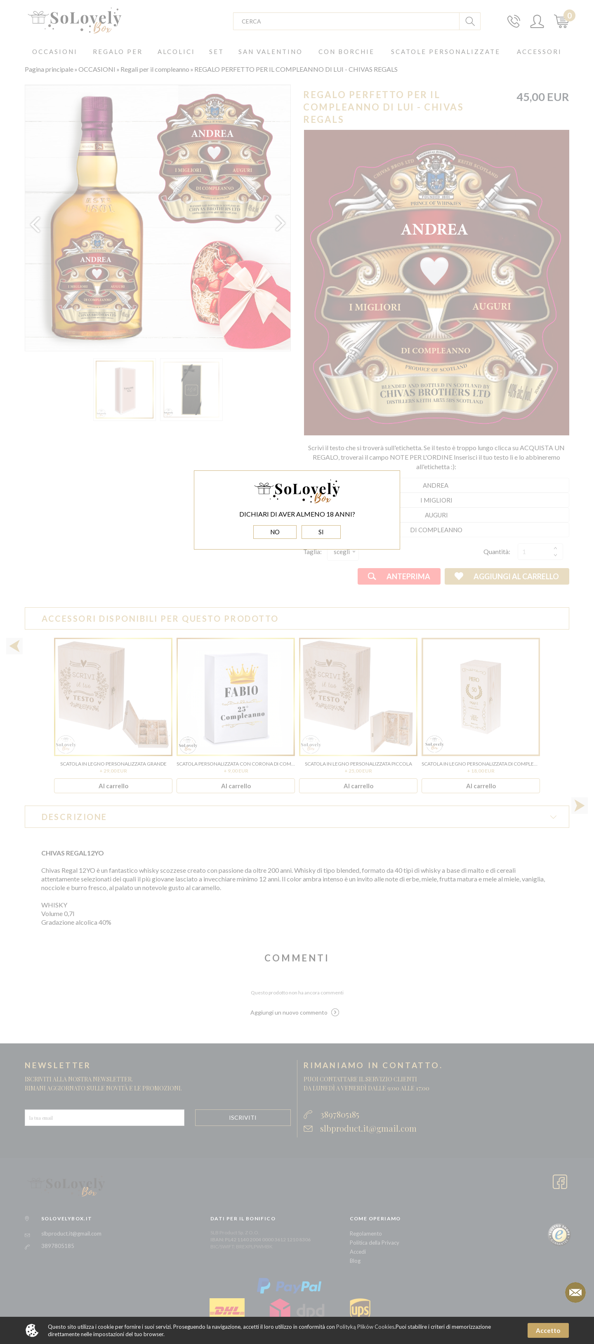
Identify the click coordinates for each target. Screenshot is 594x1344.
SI (321, 532)
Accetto (548, 1330)
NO (275, 532)
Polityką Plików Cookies (365, 1326)
